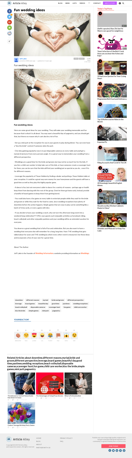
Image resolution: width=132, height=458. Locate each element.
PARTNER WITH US (43, 447)
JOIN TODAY (113, 446)
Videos (82, 3)
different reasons (32, 300)
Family (82, 58)
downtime (19, 300)
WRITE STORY (110, 3)
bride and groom (58, 300)
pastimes (66, 303)
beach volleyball (21, 307)
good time (55, 303)
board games (30, 303)
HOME (38, 438)
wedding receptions (80, 303)
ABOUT (39, 444)
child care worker (80, 307)
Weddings (85, 253)
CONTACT (97, 3)
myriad (45, 300)
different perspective (75, 300)
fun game (67, 307)
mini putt (45, 311)
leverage (18, 303)
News (67, 3)
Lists (75, 3)
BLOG (60, 3)
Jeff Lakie (23, 59)
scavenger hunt (54, 307)
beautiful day (43, 303)
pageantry (56, 311)
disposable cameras (38, 307)
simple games (34, 311)
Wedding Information (44, 253)
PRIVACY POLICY (66, 438)
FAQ (61, 441)
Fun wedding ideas (29, 10)
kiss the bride (20, 311)
